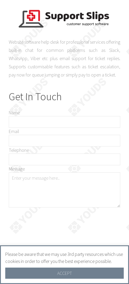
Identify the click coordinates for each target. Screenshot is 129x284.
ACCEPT (64, 273)
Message (17, 169)
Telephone (19, 150)
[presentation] (76, 227)
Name (14, 112)
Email (14, 131)
